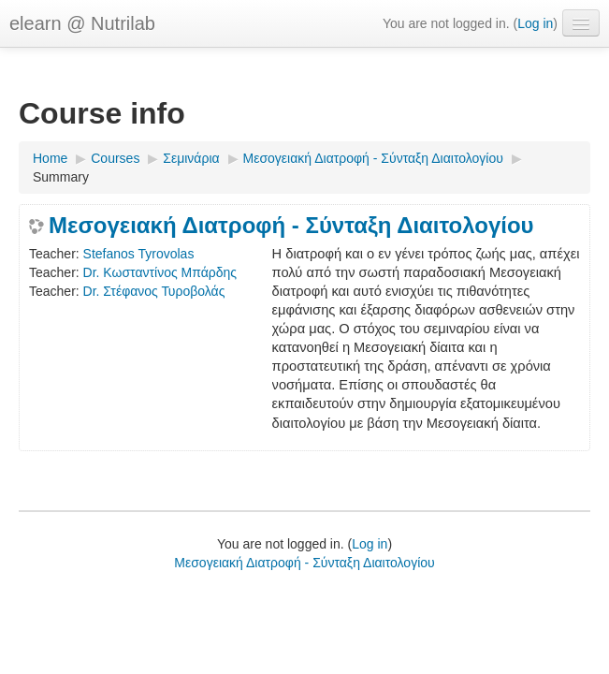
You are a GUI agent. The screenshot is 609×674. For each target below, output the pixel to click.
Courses (115, 158)
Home (50, 158)
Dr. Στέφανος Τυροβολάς (154, 291)
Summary (61, 176)
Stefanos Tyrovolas (139, 253)
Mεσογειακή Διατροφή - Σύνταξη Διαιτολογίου (373, 158)
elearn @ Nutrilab (82, 23)
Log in (535, 23)
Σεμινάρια (191, 158)
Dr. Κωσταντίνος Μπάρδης (160, 272)
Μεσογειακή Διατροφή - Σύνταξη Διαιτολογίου (291, 225)
